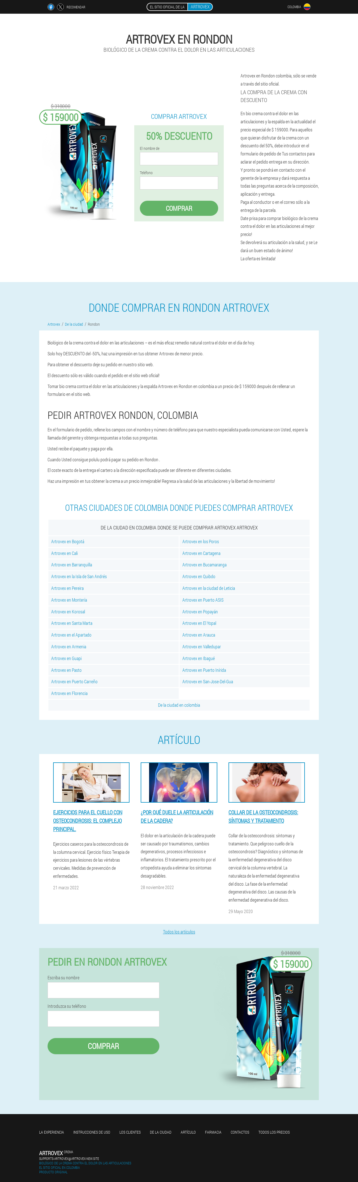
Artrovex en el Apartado (71, 635)
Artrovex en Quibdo (198, 576)
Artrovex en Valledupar (201, 646)
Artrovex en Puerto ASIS (202, 600)
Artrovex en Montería (69, 600)
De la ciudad (160, 1132)
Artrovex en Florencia (69, 693)
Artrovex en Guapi (66, 658)
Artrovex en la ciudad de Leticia (208, 588)
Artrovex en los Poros (200, 541)
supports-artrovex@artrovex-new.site (69, 1158)
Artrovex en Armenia (68, 646)
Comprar (179, 208)
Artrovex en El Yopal (199, 623)
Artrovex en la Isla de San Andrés (79, 576)
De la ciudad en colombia (179, 705)
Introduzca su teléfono (67, 1006)
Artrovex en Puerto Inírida (204, 670)
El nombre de (149, 148)
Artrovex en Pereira (67, 588)
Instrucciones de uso (91, 1132)
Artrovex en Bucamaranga (204, 565)
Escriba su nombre (63, 977)
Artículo (188, 1132)
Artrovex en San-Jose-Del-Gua (207, 681)
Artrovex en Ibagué (198, 658)
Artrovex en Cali (64, 553)
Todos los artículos (179, 932)
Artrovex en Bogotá (67, 541)
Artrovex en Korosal (68, 611)
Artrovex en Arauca (198, 635)
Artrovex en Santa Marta (71, 623)
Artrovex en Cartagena (201, 553)
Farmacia (213, 1132)
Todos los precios (274, 1132)
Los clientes (130, 1132)
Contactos (240, 1132)
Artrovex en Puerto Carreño (74, 681)
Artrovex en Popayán (200, 611)
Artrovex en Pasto (66, 670)
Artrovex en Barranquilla (71, 565)
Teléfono (146, 173)
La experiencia (51, 1132)
